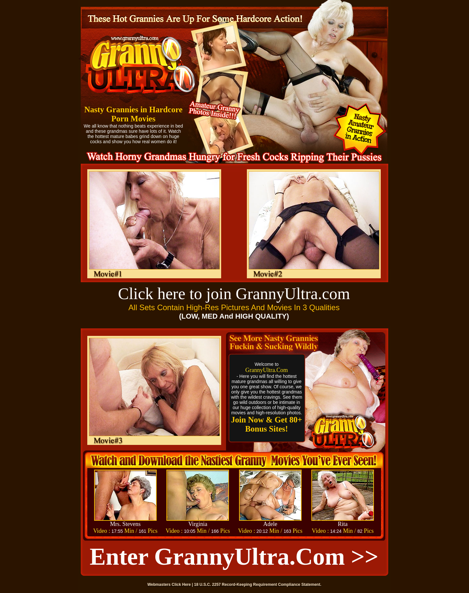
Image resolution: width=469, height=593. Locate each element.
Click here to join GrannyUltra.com (234, 293)
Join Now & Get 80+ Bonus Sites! (266, 424)
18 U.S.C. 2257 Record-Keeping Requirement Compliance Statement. (257, 584)
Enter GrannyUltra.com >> (234, 556)
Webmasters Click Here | (171, 584)
